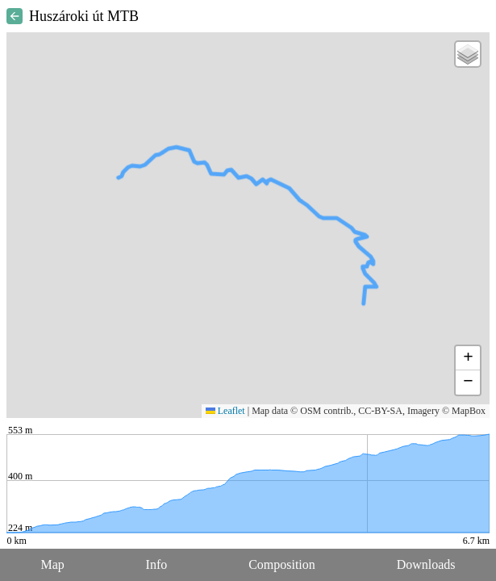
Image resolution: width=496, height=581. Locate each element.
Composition (281, 564)
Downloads (426, 564)
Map (52, 564)
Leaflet (225, 410)
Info (157, 564)
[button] (468, 54)
